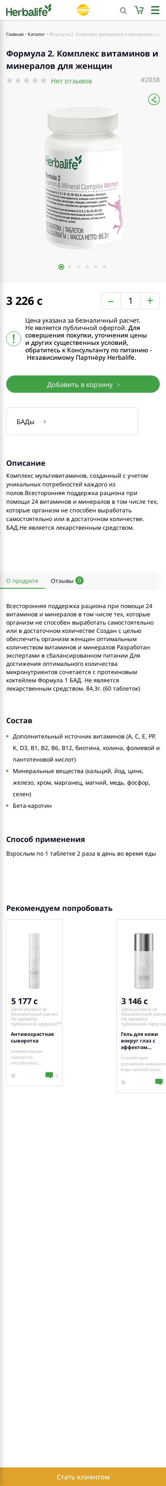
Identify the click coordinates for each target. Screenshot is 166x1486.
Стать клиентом (83, 1476)
